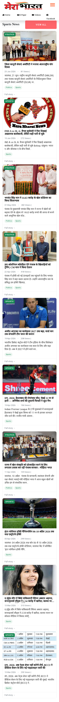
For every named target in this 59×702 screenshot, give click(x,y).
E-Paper (21, 15)
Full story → (10, 94)
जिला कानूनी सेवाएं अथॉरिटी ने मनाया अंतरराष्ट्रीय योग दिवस (29, 65)
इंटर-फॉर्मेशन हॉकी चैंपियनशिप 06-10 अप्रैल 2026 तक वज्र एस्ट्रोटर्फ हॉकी (29, 533)
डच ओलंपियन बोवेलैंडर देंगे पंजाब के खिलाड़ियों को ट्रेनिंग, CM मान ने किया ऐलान (28, 266)
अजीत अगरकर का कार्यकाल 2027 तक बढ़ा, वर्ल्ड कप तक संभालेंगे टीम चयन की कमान (29, 332)
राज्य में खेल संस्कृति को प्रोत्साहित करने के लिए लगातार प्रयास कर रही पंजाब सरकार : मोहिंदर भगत (28, 466)
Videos (36, 15)
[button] (52, 4)
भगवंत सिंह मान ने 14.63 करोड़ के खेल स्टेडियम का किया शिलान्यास (28, 199)
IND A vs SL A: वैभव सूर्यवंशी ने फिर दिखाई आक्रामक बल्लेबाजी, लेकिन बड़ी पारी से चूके (26, 132)
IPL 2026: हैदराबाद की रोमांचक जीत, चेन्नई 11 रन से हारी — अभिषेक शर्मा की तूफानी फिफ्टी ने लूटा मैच (29, 399)
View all (41, 24)
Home (6, 15)
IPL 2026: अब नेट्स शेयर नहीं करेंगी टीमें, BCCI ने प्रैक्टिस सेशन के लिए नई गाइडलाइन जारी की (28, 666)
